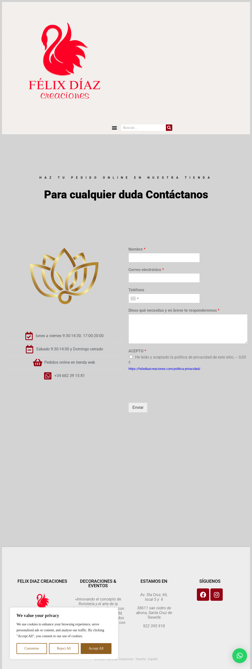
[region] (64, 633)
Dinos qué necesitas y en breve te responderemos (174, 310)
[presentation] (165, 394)
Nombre (136, 249)
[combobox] (134, 298)
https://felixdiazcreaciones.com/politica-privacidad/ (164, 369)
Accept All (96, 648)
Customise (31, 648)
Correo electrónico (146, 269)
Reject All (64, 648)
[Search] (169, 127)
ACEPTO (137, 351)
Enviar (137, 407)
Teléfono (136, 290)
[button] (114, 128)
